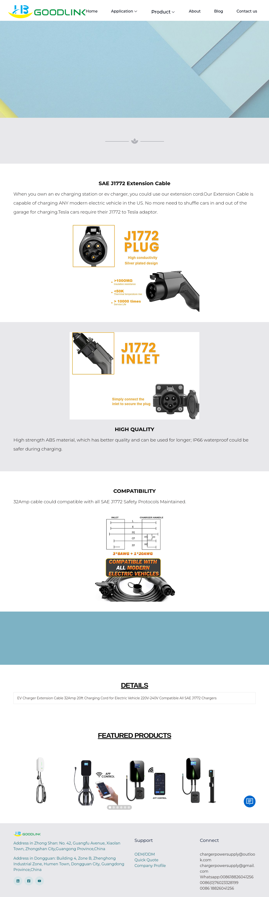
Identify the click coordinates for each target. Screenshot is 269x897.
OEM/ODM (144, 854)
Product (161, 11)
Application (123, 11)
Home (91, 11)
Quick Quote (146, 860)
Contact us (242, 11)
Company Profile (150, 865)
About (192, 11)
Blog (215, 11)
